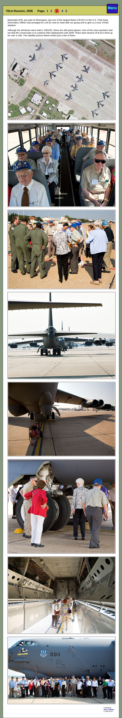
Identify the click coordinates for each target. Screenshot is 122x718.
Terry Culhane (109, 709)
